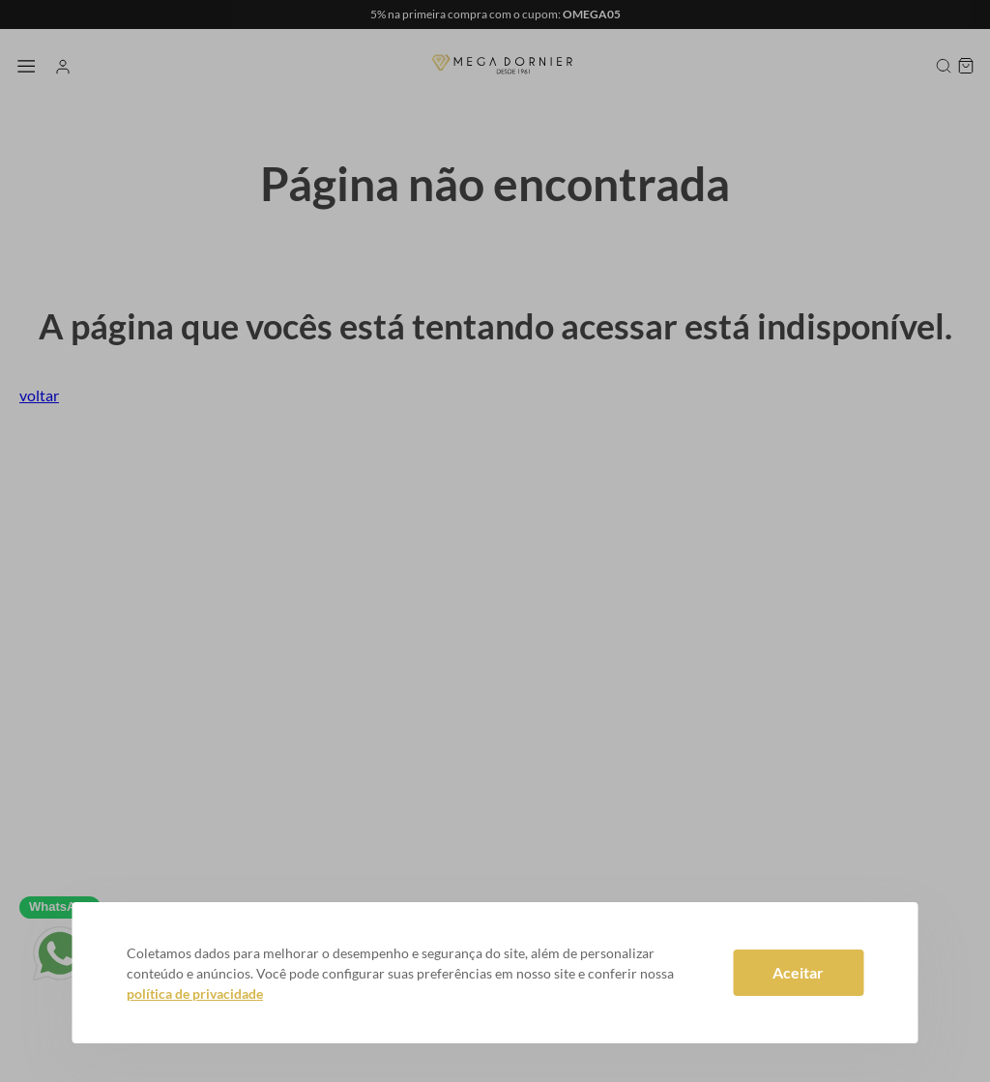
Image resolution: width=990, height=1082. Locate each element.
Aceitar (798, 972)
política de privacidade (195, 993)
